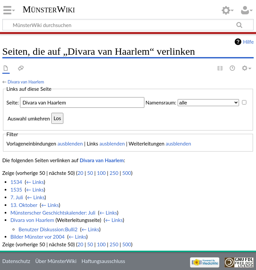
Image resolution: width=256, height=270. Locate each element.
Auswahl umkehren (29, 118)
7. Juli (16, 197)
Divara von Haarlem (32, 220)
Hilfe (248, 42)
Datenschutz (16, 261)
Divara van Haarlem (26, 81)
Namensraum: (161, 102)
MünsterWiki (49, 9)
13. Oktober (23, 205)
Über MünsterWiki (56, 261)
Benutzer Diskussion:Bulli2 (47, 229)
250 (114, 173)
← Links (35, 182)
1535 (16, 190)
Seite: (12, 102)
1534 (16, 182)
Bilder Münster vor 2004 (37, 237)
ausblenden (70, 144)
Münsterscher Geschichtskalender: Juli (52, 213)
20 (80, 173)
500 (126, 173)
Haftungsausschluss (103, 261)
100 (101, 173)
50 (90, 173)
